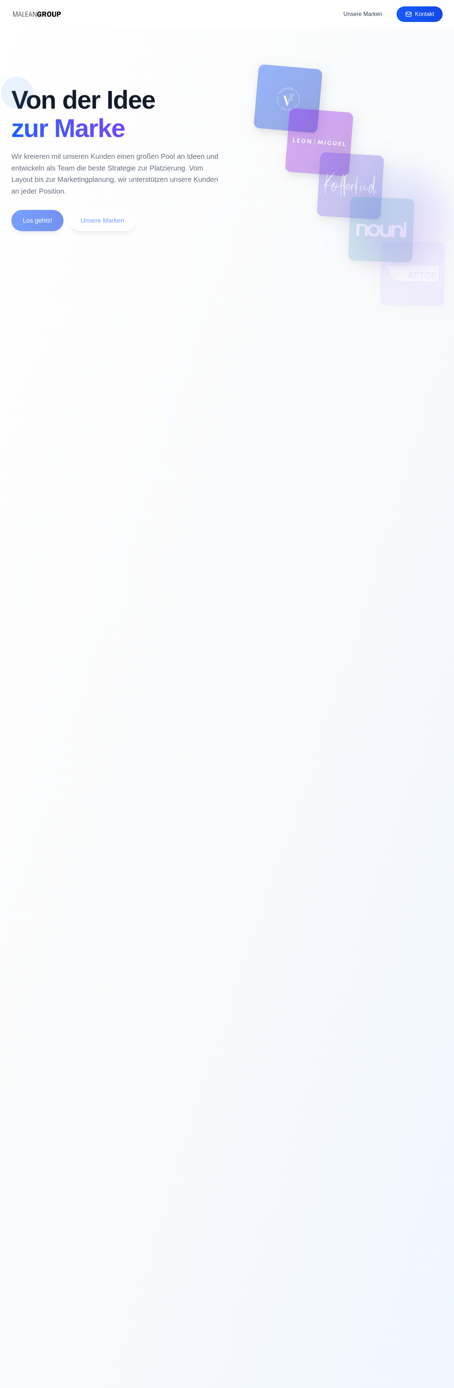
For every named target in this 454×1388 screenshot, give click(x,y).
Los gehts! (37, 223)
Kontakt (419, 14)
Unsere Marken (362, 14)
